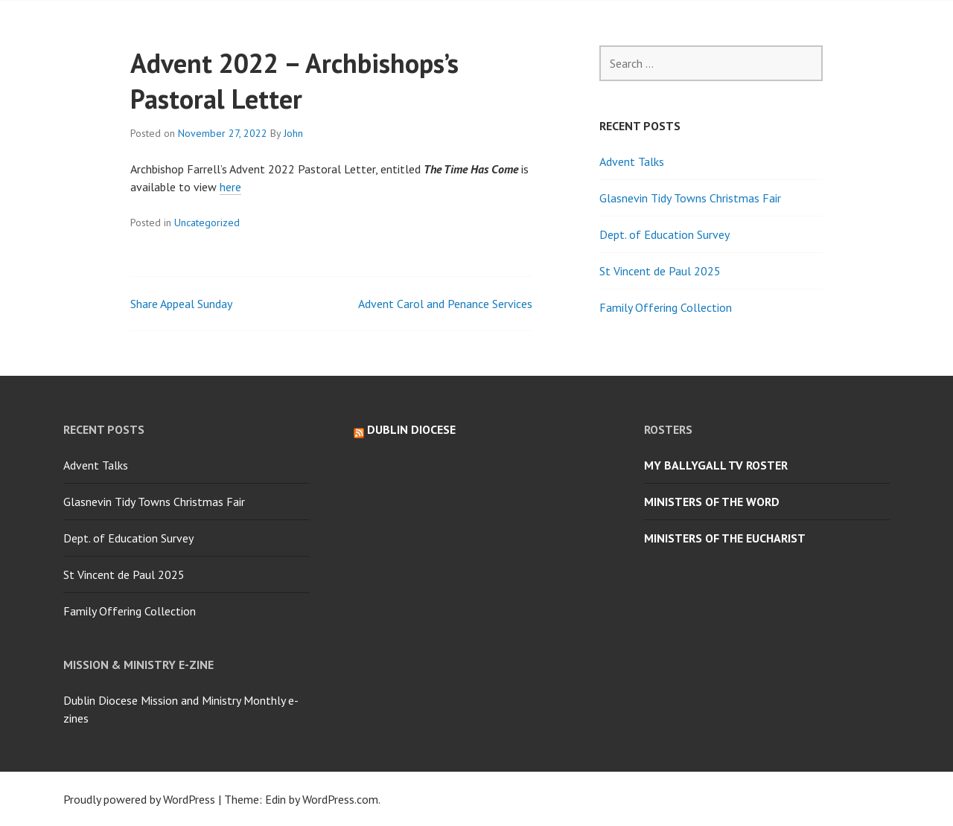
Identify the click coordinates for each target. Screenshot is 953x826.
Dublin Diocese (411, 429)
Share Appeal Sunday (181, 303)
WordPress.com (340, 799)
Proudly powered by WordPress (139, 799)
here (230, 186)
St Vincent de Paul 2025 (660, 270)
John (293, 133)
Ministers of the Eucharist (725, 538)
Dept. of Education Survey (664, 234)
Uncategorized (207, 222)
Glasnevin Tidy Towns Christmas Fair (690, 198)
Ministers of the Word (712, 501)
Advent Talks (631, 161)
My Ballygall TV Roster (716, 465)
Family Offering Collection (665, 307)
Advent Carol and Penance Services (445, 303)
